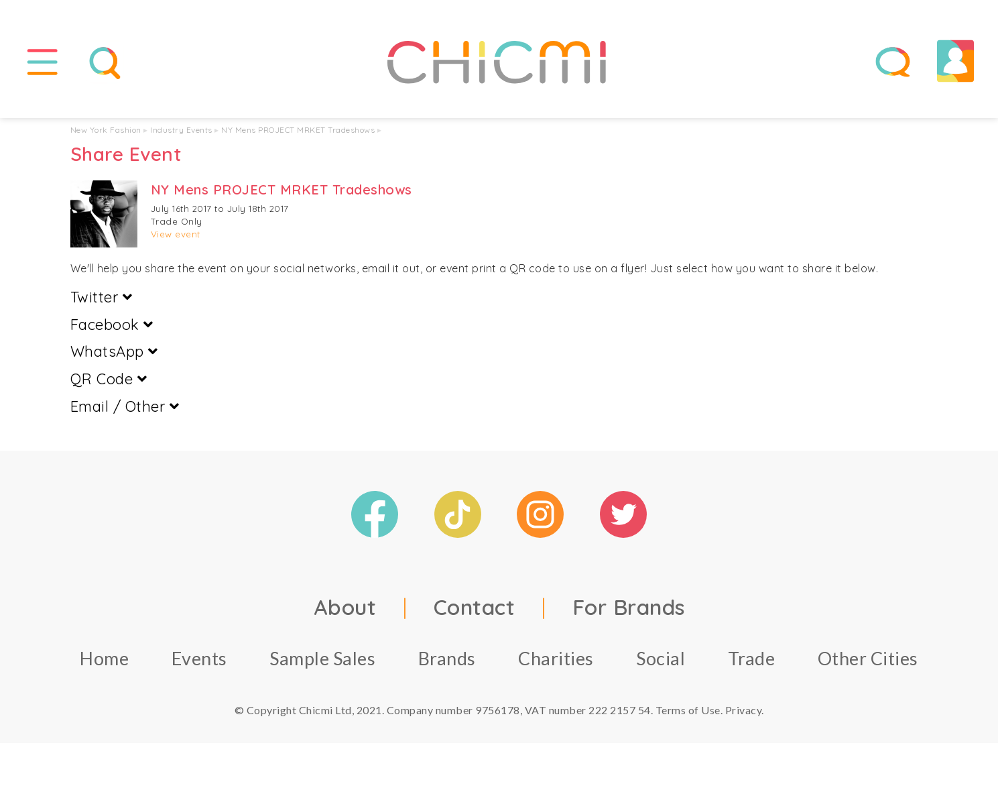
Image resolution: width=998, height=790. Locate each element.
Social (660, 658)
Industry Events (181, 130)
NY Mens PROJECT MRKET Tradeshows (298, 130)
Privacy (743, 709)
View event (175, 234)
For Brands (628, 607)
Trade (751, 658)
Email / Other (125, 407)
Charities (556, 658)
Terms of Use (688, 709)
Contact (474, 607)
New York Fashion (105, 130)
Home (104, 658)
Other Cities (868, 658)
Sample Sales (322, 658)
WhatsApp (114, 352)
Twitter (101, 297)
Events (199, 658)
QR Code (108, 379)
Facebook (111, 324)
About (345, 607)
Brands (447, 658)
